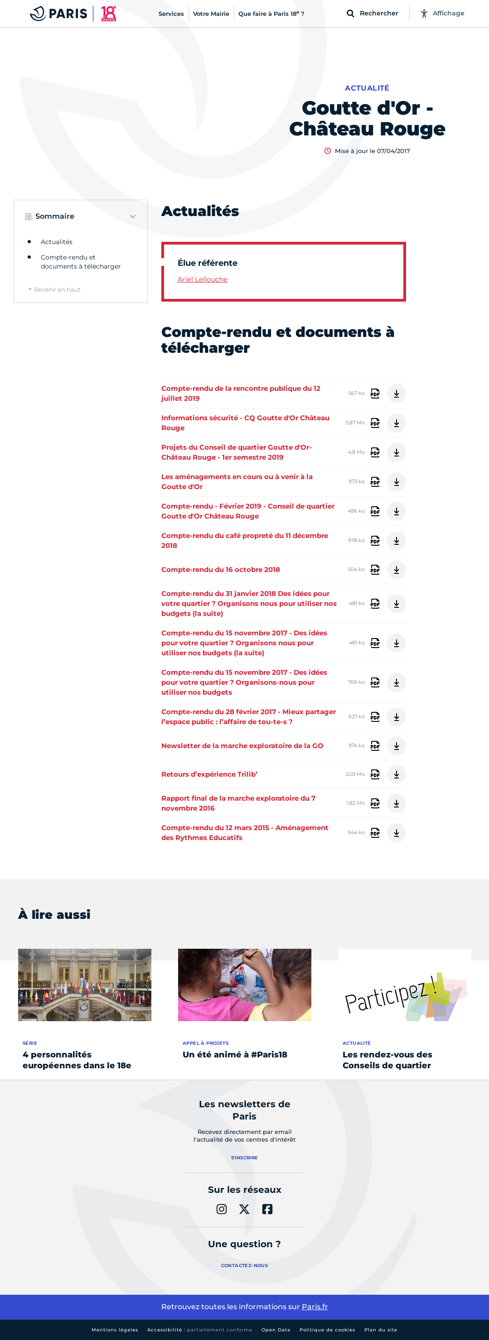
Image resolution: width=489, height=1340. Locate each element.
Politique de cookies (327, 1330)
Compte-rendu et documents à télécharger (81, 261)
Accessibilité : (199, 1330)
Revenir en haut (57, 289)
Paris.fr (315, 1306)
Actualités (57, 242)
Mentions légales (115, 1330)
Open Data (275, 1330)
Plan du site (380, 1330)
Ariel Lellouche (203, 279)
